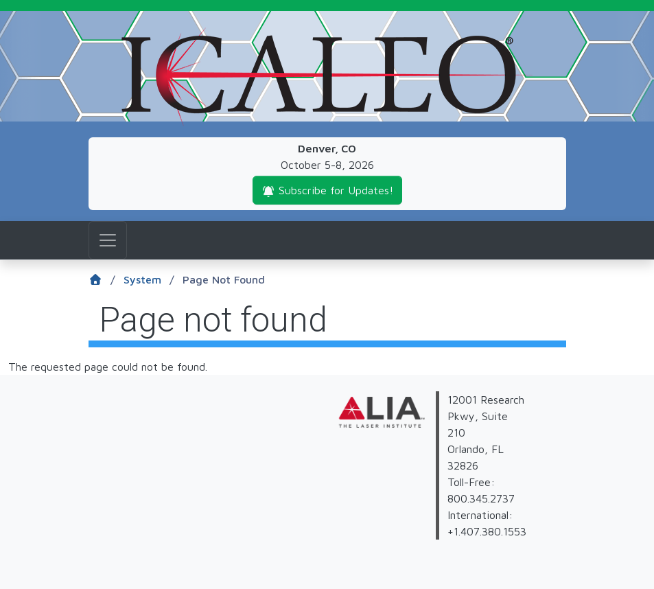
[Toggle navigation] (108, 240)
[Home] (106, 280)
